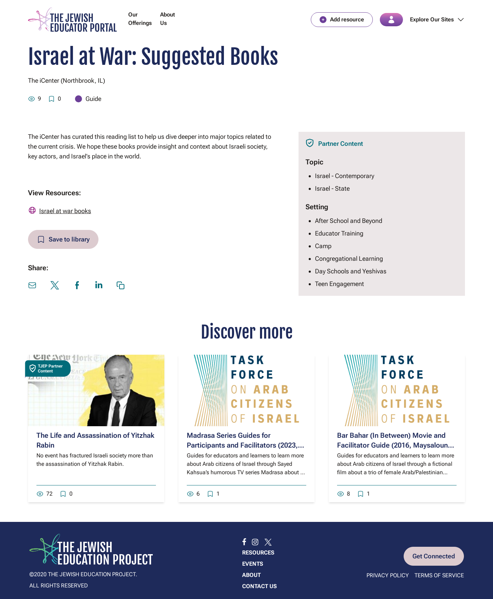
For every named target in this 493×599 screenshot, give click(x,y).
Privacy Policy (388, 575)
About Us (167, 18)
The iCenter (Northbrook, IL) (66, 80)
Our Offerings (140, 18)
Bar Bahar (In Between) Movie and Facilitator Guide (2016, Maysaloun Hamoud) (392, 445)
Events (252, 563)
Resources (258, 552)
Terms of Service (439, 575)
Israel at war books (65, 211)
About (251, 575)
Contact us (259, 586)
